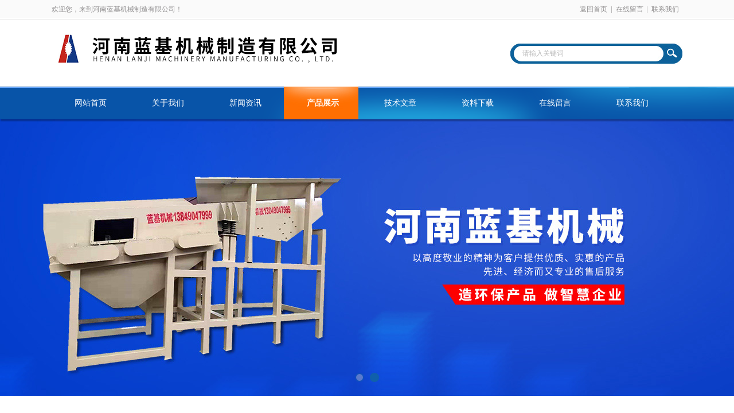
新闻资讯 (245, 103)
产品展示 (323, 103)
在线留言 (629, 9)
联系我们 (665, 9)
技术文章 (400, 103)
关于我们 (168, 103)
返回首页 (593, 9)
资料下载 (478, 103)
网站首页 (91, 103)
